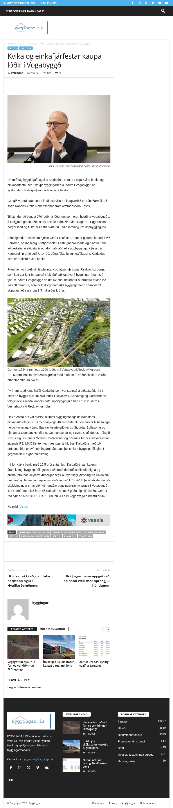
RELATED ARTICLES (22, 629)
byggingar (17, 72)
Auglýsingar (128, 803)
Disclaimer (98, 803)
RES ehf (13, 536)
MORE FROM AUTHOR (52, 629)
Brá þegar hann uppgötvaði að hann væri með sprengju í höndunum (87, 580)
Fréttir (21, 43)
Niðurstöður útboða (130, 735)
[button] (163, 11)
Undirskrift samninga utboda (135, 754)
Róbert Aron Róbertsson (35, 536)
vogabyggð (85, 536)
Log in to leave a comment (25, 687)
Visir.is (23, 506)
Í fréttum (32, 43)
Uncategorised (127, 761)
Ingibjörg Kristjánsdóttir (67, 532)
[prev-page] (103, 629)
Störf (121, 748)
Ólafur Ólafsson (94, 532)
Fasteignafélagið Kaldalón (33, 532)
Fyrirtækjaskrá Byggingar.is (25, 11)
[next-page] (108, 629)
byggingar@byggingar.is (37, 759)
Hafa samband (148, 803)
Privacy (113, 803)
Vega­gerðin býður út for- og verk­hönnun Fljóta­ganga (21, 665)
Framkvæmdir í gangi (131, 741)
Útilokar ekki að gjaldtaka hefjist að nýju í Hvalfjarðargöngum (28, 580)
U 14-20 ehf (70, 536)
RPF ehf (57, 536)
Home (10, 43)
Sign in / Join (49, 3)
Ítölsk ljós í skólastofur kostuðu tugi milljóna (58, 663)
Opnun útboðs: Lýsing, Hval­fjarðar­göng (94, 663)
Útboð (122, 728)
